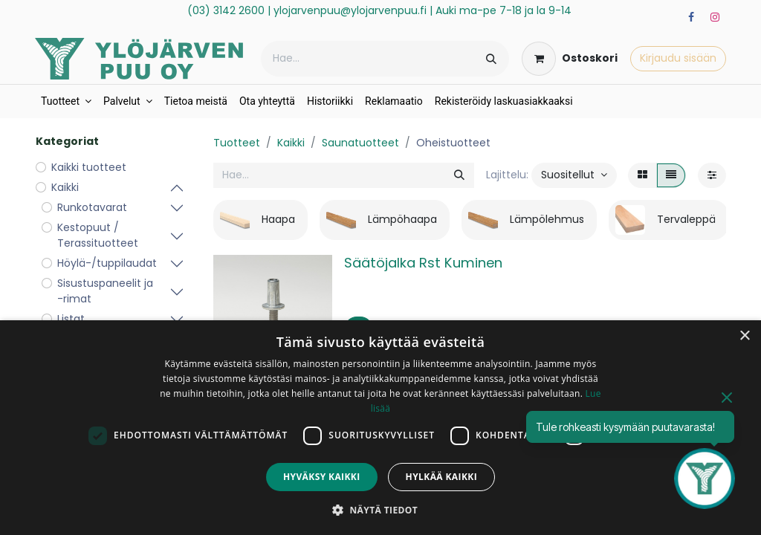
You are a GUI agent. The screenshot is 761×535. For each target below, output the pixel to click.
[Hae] (491, 59)
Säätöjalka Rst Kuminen (423, 262)
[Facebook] (691, 17)
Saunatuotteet (360, 142)
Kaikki (291, 142)
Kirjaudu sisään (678, 58)
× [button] (744, 336)
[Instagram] (715, 17)
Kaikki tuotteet (88, 167)
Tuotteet (236, 142)
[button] (574, 175)
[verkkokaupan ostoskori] (569, 58)
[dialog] (380, 427)
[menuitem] (66, 101)
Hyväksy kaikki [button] (321, 476)
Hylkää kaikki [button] (441, 476)
